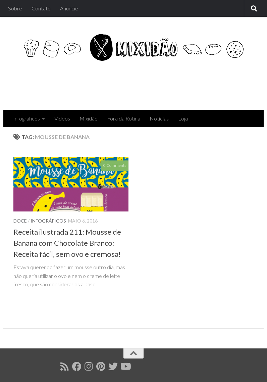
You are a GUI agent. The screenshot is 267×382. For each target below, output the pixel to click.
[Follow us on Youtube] (125, 366)
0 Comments (114, 165)
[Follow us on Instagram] (89, 366)
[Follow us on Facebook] (77, 366)
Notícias (159, 118)
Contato (41, 8)
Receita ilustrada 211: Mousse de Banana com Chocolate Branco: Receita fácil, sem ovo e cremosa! (67, 242)
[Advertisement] (131, 83)
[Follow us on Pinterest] (101, 366)
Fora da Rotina (123, 118)
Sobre (15, 8)
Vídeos (62, 118)
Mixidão (88, 118)
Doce (20, 221)
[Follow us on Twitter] (113, 366)
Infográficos (26, 118)
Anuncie (69, 8)
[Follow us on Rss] (64, 366)
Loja (183, 118)
